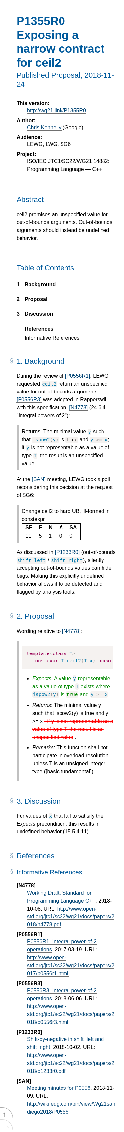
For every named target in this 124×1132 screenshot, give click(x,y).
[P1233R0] (67, 552)
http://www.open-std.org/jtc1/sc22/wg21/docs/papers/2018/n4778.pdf (70, 916)
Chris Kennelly (44, 127)
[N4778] (78, 407)
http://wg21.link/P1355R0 (56, 110)
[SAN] (39, 479)
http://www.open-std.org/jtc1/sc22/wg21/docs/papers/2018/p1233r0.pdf (70, 1063)
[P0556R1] (77, 376)
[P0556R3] (29, 399)
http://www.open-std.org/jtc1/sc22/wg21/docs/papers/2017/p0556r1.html (70, 965)
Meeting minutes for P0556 (58, 1088)
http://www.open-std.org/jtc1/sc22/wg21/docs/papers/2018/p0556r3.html (70, 1014)
